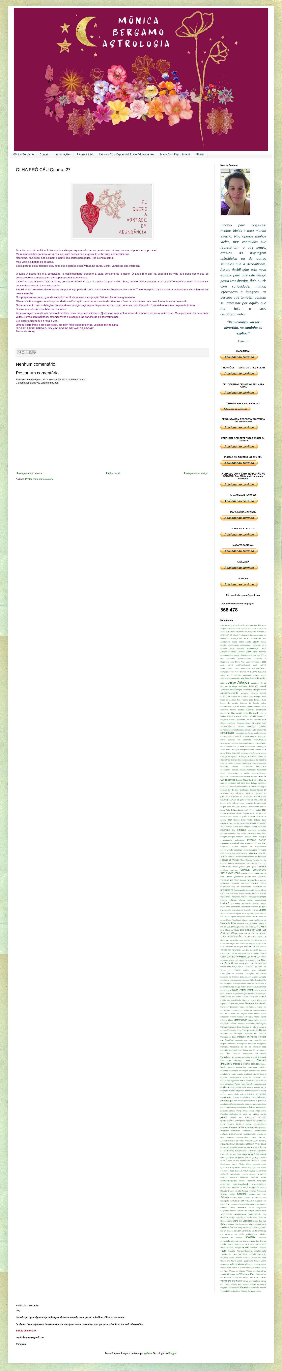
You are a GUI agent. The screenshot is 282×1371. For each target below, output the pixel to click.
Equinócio (224, 843)
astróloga (233, 686)
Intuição (262, 906)
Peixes (252, 1107)
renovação (261, 1181)
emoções (262, 830)
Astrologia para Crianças (231, 690)
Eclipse (253, 790)
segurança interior (228, 1211)
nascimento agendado (229, 1080)
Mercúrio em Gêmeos (255, 1033)
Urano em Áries (258, 1258)
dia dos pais (243, 783)
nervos (249, 1080)
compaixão (225, 730)
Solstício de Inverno (231, 1237)
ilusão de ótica (252, 893)
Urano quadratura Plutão (248, 1261)
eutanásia (253, 850)
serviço (232, 1217)
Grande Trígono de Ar (250, 880)
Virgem (244, 1287)
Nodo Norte (246, 1084)
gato (248, 866)
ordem (242, 1094)
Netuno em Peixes (232, 1084)
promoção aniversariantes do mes (235, 1147)
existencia (243, 853)
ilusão (241, 893)
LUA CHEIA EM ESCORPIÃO (252, 933)
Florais (200, 154)
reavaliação (235, 1174)
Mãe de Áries (256, 980)
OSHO (253, 1097)
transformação (260, 1251)
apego (263, 675)
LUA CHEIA (260, 926)
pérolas (232, 1111)
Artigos (243, 682)
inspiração (225, 903)
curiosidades (247, 766)
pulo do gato (250, 1157)
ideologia (234, 893)
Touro (223, 1250)
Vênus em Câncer (237, 1271)
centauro (252, 716)
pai (231, 1100)
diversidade (242, 786)
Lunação (262, 970)
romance (252, 1191)
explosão (262, 853)
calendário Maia (253, 706)
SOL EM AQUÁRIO (257, 1227)
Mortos (231, 1067)
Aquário (245, 678)
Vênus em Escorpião (249, 1274)
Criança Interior (227, 763)
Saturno (224, 1197)
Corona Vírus (260, 750)
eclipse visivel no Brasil (255, 827)
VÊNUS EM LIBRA (257, 1277)
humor (257, 890)
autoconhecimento (229, 693)
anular (256, 675)
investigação (225, 910)
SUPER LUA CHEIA (251, 1244)
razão (252, 1170)
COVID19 (236, 753)
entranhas (239, 840)
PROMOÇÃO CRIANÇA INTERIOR (250, 1151)
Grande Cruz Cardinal (250, 873)
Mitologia (238, 1060)
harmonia (235, 883)
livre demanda (251, 923)
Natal (242, 1080)
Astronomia (247, 690)
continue (224, 746)
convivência (225, 750)
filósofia (256, 860)
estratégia (238, 850)
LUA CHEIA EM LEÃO (231, 936)
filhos (242, 860)
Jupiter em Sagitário (244, 913)
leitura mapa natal (250, 920)
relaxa (241, 1181)
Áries (252, 678)
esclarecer (249, 843)
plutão (223, 1117)
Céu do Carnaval (253, 720)
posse (249, 1124)
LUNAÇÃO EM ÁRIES (255, 973)
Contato (44, 154)
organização (225, 1097)
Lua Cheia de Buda (229, 930)
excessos (224, 853)
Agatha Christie (252, 642)
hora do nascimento (241, 887)
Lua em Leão (252, 953)
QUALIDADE (225, 1167)
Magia (237, 987)
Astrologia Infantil (257, 686)
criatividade (246, 763)
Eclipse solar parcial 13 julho (233, 816)
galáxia (242, 866)
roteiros (232, 1194)
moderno (249, 1060)
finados (231, 863)
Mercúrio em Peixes (247, 1037)
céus (264, 720)
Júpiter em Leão (227, 913)
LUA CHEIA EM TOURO (250, 940)
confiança (249, 733)
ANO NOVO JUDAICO (256, 672)
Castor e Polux (234, 716)
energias (262, 836)
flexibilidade (252, 863)
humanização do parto (244, 890)
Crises (259, 763)
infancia (223, 900)
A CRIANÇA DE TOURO (238, 638)
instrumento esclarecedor (242, 903)
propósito (239, 1157)
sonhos (252, 1241)
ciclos (247, 723)
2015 (254, 628)
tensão (245, 1247)
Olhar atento (260, 1091)
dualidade (244, 790)
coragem (243, 750)
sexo (255, 1217)
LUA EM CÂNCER (250, 950)
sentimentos (240, 1214)
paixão (240, 1101)
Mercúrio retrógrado (257, 1044)
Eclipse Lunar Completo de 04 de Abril (249, 803)
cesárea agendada (237, 720)
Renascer (251, 1181)
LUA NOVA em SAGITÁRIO (239, 967)
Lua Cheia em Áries (250, 930)
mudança (224, 1071)
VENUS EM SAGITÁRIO (231, 1281)
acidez (234, 642)
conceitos (240, 733)
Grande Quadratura (234, 877)
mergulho (255, 1057)
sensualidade (226, 1214)
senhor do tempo (245, 1210)
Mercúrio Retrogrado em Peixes (249, 1053)
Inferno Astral (245, 900)
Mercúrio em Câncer (256, 1030)
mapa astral (225, 990)
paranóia (248, 1104)
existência (253, 853)
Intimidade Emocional (240, 907)
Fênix (257, 856)
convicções (261, 746)
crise (254, 763)
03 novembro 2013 (230, 625)
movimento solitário (257, 1067)
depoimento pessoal (229, 770)
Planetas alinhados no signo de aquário (239, 1114)
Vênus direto (225, 1267)
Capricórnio (236, 713)
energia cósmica (235, 836)
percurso (224, 1111)
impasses (236, 897)
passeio (231, 1107)
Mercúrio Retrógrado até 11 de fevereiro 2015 (243, 1047)
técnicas (229, 1247)
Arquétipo (261, 678)
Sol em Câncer (226, 1231)
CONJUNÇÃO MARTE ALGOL (243, 736)
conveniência (250, 746)
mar (233, 997)
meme (233, 1023)
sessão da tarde (244, 1217)
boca (251, 700)
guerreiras (224, 883)
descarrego (261, 770)
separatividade (254, 1214)
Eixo (234, 830)
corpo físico (225, 753)
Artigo (232, 682)
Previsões (224, 1131)
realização (224, 1174)
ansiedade (247, 675)
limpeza (240, 923)
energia (223, 836)
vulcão (256, 1288)
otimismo (262, 1097)
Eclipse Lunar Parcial (250, 806)
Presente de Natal (237, 1127)
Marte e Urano (249, 1000)
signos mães (247, 1224)
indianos (252, 897)
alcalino (223, 645)
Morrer (263, 1064)
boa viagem (242, 700)
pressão (262, 1127)
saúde (251, 1207)
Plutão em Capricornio (243, 1117)
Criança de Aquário (228, 756)
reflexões (244, 1177)
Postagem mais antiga (196, 473)
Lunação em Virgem (249, 977)
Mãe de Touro (253, 983)
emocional (252, 830)
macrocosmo (235, 980)
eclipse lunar (260, 796)
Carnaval (253, 713)
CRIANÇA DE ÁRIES (247, 756)
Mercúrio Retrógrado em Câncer (234, 1050)
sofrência (224, 1227)
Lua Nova (251, 956)
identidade (224, 893)
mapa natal (225, 997)
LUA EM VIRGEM (236, 956)
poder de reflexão (247, 1121)
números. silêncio (228, 1091)
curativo (235, 766)
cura (264, 763)
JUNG (255, 910)
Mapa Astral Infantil (243, 990)
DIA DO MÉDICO (228, 783)
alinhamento (233, 645)
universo (224, 1258)
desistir (254, 776)
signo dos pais (259, 1221)
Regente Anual (258, 1177)
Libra (234, 923)
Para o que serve (258, 1101)
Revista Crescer (227, 1191)
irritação (247, 910)
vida (230, 1288)
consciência (260, 743)
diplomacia (225, 786)
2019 (259, 628)
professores (247, 1131)
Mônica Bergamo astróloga (246, 1064)
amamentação (253, 648)
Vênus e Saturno (252, 1267)
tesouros (262, 1247)
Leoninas (262, 920)
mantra (263, 987)
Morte (223, 1067)
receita (245, 1174)
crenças (244, 753)
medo (256, 1020)
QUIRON (236, 1167)
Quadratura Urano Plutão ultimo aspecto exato (243, 1164)
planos (263, 1114)
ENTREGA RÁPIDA (256, 840)
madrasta (245, 980)
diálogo (254, 783)
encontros (252, 833)
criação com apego (257, 753)
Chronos (240, 723)
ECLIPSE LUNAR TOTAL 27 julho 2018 (237, 813)
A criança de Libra (247, 635)
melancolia (225, 1023)
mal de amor (246, 987)
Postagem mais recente (29, 473)
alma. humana (237, 648)
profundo (224, 1134)
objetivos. (240, 1091)
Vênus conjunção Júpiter (255, 1264)
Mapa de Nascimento (257, 993)
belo (250, 696)
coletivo (262, 726)
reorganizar (225, 1184)
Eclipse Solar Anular (242, 820)
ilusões (263, 893)
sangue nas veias (257, 1194)
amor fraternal (259, 652)
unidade (252, 1254)
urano (231, 1258)
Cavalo (245, 716)
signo (229, 1221)
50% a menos (258, 632)
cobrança (251, 726)
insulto (256, 903)
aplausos (224, 678)
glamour (234, 870)
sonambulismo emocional (231, 1241)
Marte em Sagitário (252, 1010)
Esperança (225, 847)
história (263, 883)
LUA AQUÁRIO (237, 927)
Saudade (242, 1207)
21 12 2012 (225, 632)
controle (240, 746)
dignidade (262, 783)
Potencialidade (260, 1124)
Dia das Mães (242, 780)
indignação (261, 897)
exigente (234, 853)
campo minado (237, 710)
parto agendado (259, 1104)
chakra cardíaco (227, 723)
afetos (241, 642)
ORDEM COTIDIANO (256, 1094)
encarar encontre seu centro (233, 833)
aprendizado (234, 678)
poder (237, 1121)
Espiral (235, 847)
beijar (245, 696)
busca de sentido (229, 703)
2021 (264, 628)
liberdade (225, 923)
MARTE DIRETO (250, 997)
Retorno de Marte (240, 1187)
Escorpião (261, 843)
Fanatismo (239, 857)
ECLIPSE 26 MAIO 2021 (242, 796)
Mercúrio (224, 1027)
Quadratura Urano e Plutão (253, 1161)
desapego (251, 770)
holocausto (225, 887)
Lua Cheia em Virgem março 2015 (251, 943)
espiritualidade (226, 850)
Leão (254, 916)
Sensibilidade (260, 1211)
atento (263, 690)
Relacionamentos (228, 1180)
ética (246, 850)
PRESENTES (253, 1127)
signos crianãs (234, 1224)
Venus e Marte (238, 1267)
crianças (237, 763)
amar (264, 648)
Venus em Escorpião (229, 1274)
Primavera (235, 1131)
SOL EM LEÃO (240, 1231)
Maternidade (240, 1020)
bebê (240, 696)
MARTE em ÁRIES (236, 1003)
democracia (261, 766)
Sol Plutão (239, 1234)
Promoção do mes (228, 1154)
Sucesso (237, 1244)
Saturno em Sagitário (240, 1204)
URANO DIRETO (242, 1258)
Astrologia (243, 686)
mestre (263, 1057)
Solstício (262, 1234)
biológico (257, 696)
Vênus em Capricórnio (256, 1271)
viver (251, 1288)
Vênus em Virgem (240, 1284)
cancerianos (261, 710)
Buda (264, 700)
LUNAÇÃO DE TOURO (231, 973)
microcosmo (225, 1060)
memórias (250, 1023)
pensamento (261, 1107)
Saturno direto (236, 1197)
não (264, 1077)
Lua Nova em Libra (244, 963)
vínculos (235, 1288)
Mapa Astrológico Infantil (175, 154)
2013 (249, 628)
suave (230, 1244)
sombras (262, 1237)
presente (224, 1127)
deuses (231, 780)
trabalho (231, 1251)
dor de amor (233, 790)
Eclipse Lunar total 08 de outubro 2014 (248, 810)
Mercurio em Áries (238, 1030)
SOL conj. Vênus (241, 1227)
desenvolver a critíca (238, 773)
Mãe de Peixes (239, 983)
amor (248, 651)
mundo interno (259, 1074)
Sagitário (241, 1194)
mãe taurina (229, 987)
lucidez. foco (249, 970)
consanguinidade (246, 743)
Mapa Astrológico (240, 993)
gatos (254, 866)
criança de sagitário (257, 760)
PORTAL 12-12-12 (235, 1124)
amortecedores (226, 655)
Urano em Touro (228, 1261)
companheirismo (237, 730)
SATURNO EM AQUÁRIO (242, 1201)
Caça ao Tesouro (239, 706)
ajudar (263, 642)
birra (264, 696)
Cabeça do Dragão (249, 703)
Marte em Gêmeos (248, 1007)
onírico (223, 1094)
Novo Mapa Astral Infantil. (242, 1087)
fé (253, 857)
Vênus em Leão (240, 1277)
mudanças (233, 1071)
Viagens (223, 1288)
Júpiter (262, 910)
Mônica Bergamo (23, 154)
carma (245, 713)
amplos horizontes (242, 655)
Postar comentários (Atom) (39, 479)
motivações (241, 1067)
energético (261, 833)
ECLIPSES (225, 830)
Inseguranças (260, 900)
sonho (245, 1241)
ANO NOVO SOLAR (230, 675)
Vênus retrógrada (258, 1284)
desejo (223, 773)
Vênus (241, 1264)
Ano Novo (235, 662)
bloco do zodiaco (228, 700)
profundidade (260, 1131)
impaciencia (225, 897)
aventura (244, 693)
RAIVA (245, 1171)
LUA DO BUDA (251, 946)
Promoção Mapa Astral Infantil (251, 1154)
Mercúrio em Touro (244, 1040)
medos (263, 1020)
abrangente (225, 642)
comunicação (227, 733)
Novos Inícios (260, 1087)
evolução (262, 850)
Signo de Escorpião (242, 1221)
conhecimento (260, 733)
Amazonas (224, 652)
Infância (233, 900)
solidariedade (251, 1234)
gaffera (148, 1353)
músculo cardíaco (251, 1077)
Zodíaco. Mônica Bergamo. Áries (247, 1291)
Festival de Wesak (229, 860)
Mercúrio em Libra (228, 1037)
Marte (239, 997)
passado (224, 1107)
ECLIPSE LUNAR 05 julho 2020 (235, 800)
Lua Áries (249, 927)
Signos (223, 1224)
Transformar (225, 1254)
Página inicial (85, 154)
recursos (233, 1177)
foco (264, 863)
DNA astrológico (259, 786)
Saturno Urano (227, 1207)
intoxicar (254, 907)
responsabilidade (241, 1184)
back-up (254, 693)
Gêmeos (262, 866)
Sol (231, 1227)
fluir (259, 863)
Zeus (230, 1291)
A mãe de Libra (258, 638)
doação (223, 790)
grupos (263, 880)
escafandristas (237, 843)
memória (241, 1023)
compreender (251, 730)
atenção (256, 690)
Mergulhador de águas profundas (235, 1057)
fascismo (248, 857)
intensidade (225, 907)
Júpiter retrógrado (237, 917)
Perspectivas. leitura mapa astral (251, 1111)
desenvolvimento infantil (239, 776)
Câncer (250, 709)
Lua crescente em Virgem (231, 947)
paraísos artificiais (228, 1104)
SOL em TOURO (254, 1231)
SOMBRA (250, 1237)
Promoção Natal (227, 1157)
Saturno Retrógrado (257, 1204)
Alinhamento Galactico (250, 645)
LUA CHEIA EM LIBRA (252, 937)
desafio (243, 770)
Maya (250, 1020)
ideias (263, 890)
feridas (263, 857)
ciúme (241, 726)
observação (250, 1091)
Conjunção (225, 736)
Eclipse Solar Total (234, 827)
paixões (247, 1101)
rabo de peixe (236, 1171)
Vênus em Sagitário (251, 1281)
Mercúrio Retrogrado (237, 1044)
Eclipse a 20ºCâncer (244, 793)
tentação (253, 1247)
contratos (232, 746)
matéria (233, 1017)
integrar (263, 903)
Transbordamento (244, 1251)
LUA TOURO (234, 970)
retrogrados (254, 1187)
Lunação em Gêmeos (229, 977)
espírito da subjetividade (253, 847)
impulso (244, 897)
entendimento (226, 840)
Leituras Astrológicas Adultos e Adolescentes (126, 154)
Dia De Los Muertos (257, 780)
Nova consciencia (258, 1084)
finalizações (240, 863)
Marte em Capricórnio (255, 1003)
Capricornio (225, 713)
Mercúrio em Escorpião (231, 1033)
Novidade (225, 1087)
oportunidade (233, 1094)
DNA (250, 786)
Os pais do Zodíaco (241, 1097)
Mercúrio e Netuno (250, 1027)
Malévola (256, 987)
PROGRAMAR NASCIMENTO (242, 1134)
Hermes (254, 883)
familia (223, 856)
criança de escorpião (240, 760)
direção (233, 786)
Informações (63, 154)
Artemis (223, 683)
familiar (231, 857)
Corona (251, 750)
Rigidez (245, 1191)
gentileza (224, 870)
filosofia (248, 860)
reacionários (261, 1171)
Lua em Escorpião (238, 953)
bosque (257, 700)
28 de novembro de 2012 (241, 632)
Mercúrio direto (235, 1027)
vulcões (263, 1288)
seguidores (261, 1207)
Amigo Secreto (237, 652)
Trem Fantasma (240, 1254)
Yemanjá (224, 1291)
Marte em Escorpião (229, 1007)
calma (263, 706)
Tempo (238, 1247)
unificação (262, 1254)
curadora (224, 766)
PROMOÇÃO (260, 1144)
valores (233, 1264)
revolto (238, 1191)
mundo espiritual (244, 1074)
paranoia (240, 1104)
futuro (235, 866)
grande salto (250, 877)
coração (235, 749)
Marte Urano (253, 1013)
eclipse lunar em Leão (230, 806)
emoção (241, 829)
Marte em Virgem (239, 1013)
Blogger (172, 1353)
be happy (232, 696)
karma (248, 917)
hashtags (245, 883)
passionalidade (241, 1107)
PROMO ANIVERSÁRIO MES (241, 1137)
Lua (228, 926)
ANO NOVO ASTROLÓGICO (235, 665)
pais (235, 1101)
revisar (263, 1187)
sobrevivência (260, 1224)
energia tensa (251, 836)
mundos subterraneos (230, 1077)
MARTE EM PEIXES (234, 1010)
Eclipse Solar (260, 813)
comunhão (261, 730)
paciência (225, 1100)
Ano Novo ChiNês (238, 672)
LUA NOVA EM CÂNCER (245, 960)
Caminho (224, 710)
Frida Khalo (225, 866)
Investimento (237, 910)
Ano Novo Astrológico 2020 (253, 662)
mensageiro (261, 1023)
